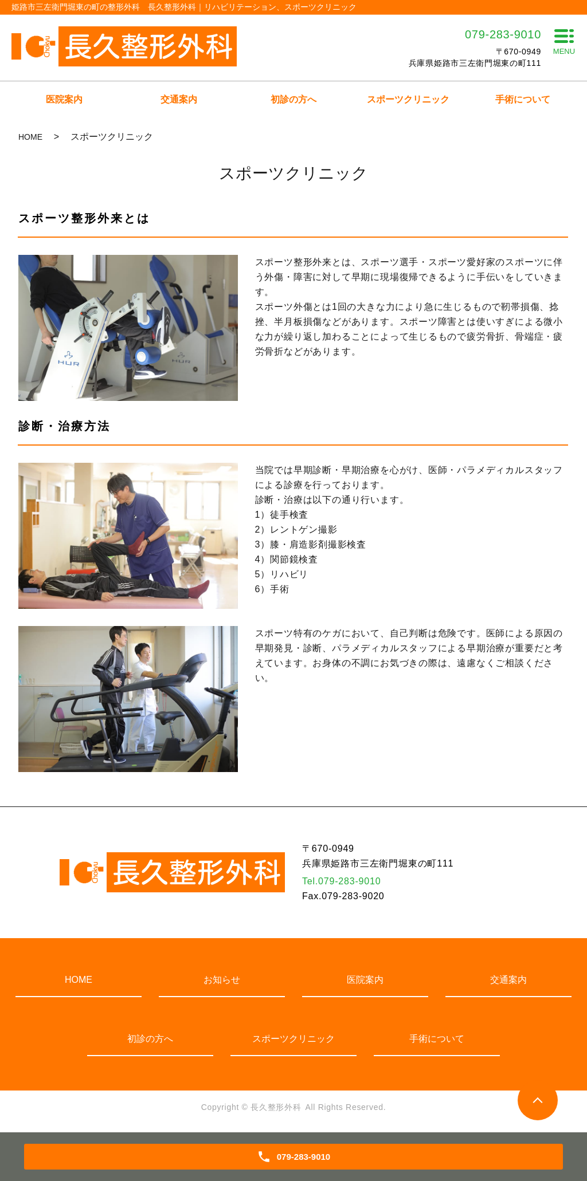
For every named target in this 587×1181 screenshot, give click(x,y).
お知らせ (222, 980)
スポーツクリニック (408, 99)
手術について (522, 99)
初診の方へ (293, 99)
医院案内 (64, 99)
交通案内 (179, 99)
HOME (30, 136)
